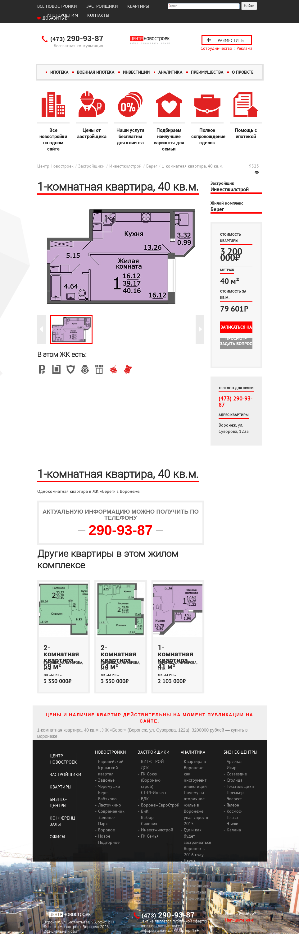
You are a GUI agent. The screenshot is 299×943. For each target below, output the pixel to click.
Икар (232, 767)
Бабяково (107, 799)
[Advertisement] (120, 420)
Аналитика (170, 72)
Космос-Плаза (234, 814)
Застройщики (102, 6)
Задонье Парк (106, 820)
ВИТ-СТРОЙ (152, 761)
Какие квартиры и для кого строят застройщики (197, 873)
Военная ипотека (95, 72)
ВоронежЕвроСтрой (160, 805)
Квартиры (138, 6)
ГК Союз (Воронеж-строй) (151, 780)
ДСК (145, 767)
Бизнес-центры (240, 752)
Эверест (234, 799)
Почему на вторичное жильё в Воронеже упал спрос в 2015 (196, 808)
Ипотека (59, 72)
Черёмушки (109, 786)
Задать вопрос (236, 343)
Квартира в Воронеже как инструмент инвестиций (195, 774)
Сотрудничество (216, 48)
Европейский (111, 761)
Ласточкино (109, 805)
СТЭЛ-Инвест (153, 792)
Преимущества (207, 72)
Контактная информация (196, 895)
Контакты (98, 15)
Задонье (106, 780)
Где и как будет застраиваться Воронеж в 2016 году (197, 842)
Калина (234, 830)
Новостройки (110, 752)
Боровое (106, 830)
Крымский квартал (108, 771)
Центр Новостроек (55, 166)
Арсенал (234, 761)
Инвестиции (136, 72)
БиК (145, 811)
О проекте (242, 72)
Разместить (231, 40)
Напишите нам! (239, 920)
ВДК (145, 799)
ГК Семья (150, 836)
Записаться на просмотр (236, 328)
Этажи (232, 823)
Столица (234, 780)
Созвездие (237, 774)
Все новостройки (57, 6)
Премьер (235, 792)
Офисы (57, 836)
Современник (111, 811)
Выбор (147, 817)
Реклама (244, 48)
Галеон (233, 805)
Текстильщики (240, 786)
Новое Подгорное (109, 839)
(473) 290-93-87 (235, 401)
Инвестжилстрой (125, 166)
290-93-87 (76, 38)
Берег (151, 166)
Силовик (149, 823)
